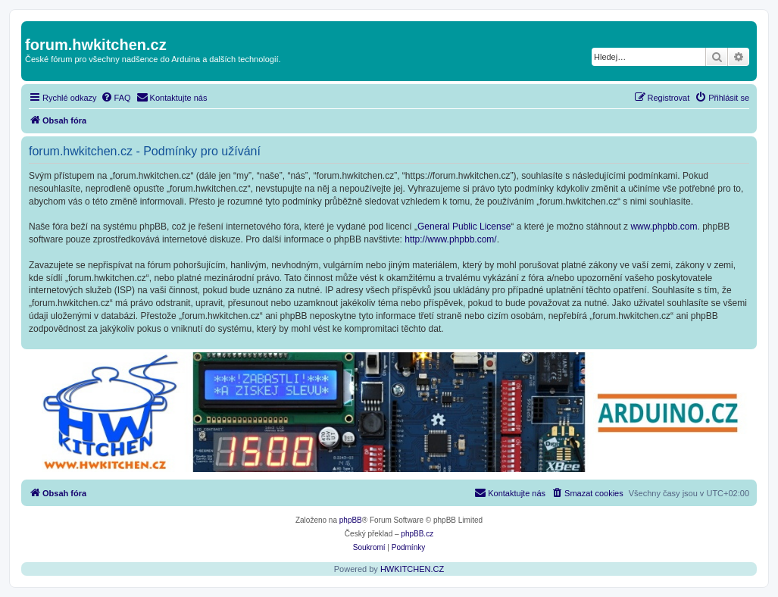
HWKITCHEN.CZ (412, 569)
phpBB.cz (417, 534)
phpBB (350, 520)
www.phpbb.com (663, 226)
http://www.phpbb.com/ (450, 239)
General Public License (464, 226)
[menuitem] (116, 98)
